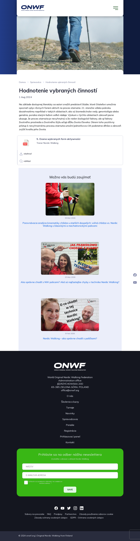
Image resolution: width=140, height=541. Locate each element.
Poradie (70, 424)
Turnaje (70, 407)
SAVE (70, 489)
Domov (22, 82)
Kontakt (70, 442)
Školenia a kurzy (70, 401)
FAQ (49, 514)
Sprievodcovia (70, 419)
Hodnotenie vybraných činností (60, 82)
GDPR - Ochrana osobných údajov (87, 517)
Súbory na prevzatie (34, 514)
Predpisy (58, 514)
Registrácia (70, 430)
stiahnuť (28, 153)
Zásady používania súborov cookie (96, 514)
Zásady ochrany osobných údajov (50, 517)
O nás (70, 395)
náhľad (27, 161)
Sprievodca (35, 82)
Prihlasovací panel (70, 436)
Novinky (70, 413)
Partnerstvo (70, 514)
